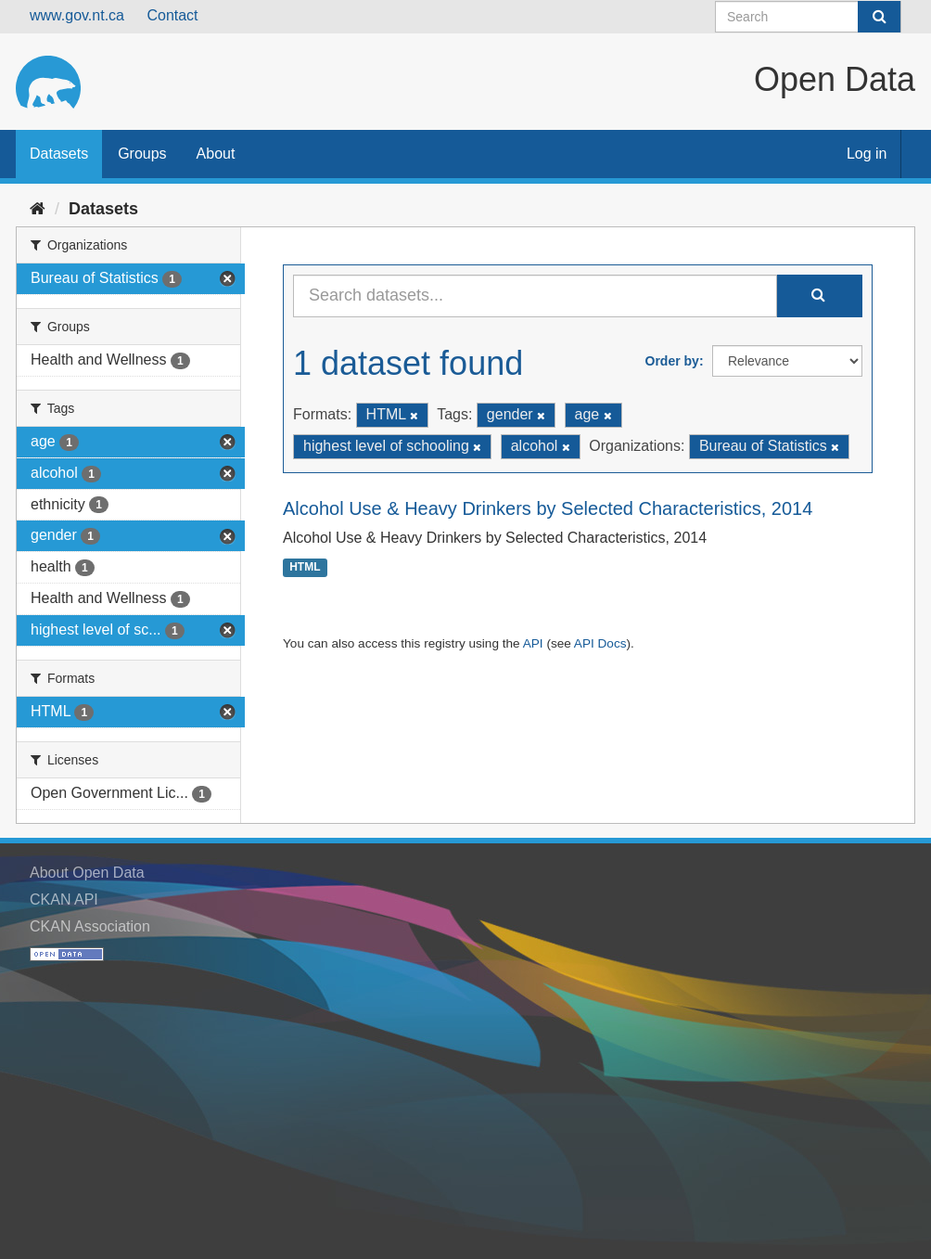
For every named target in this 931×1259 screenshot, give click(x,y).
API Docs (600, 643)
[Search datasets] (808, 16)
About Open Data (87, 872)
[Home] (37, 208)
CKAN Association (90, 926)
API (533, 643)
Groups (142, 153)
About (216, 153)
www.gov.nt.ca (77, 15)
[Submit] (879, 16)
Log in (867, 153)
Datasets (59, 153)
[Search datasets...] (535, 296)
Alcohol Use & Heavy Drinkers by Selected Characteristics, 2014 (547, 508)
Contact (172, 15)
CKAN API (64, 899)
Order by (672, 360)
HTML (304, 567)
